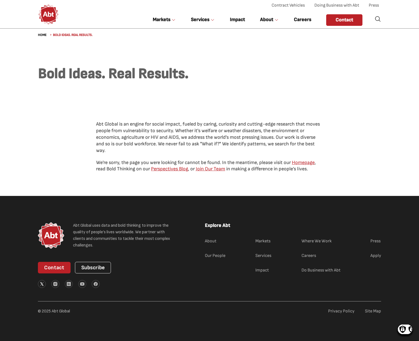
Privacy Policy (341, 311)
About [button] (266, 20)
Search (378, 19)
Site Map (373, 311)
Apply (375, 255)
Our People (215, 255)
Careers (302, 20)
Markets (262, 241)
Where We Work (316, 241)
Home (42, 35)
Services (263, 255)
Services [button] (200, 20)
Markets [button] (161, 20)
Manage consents (405, 329)
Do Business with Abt (320, 270)
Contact (344, 20)
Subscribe (93, 267)
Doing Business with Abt (336, 5)
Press (374, 5)
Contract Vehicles (288, 5)
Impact (237, 20)
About (210, 241)
